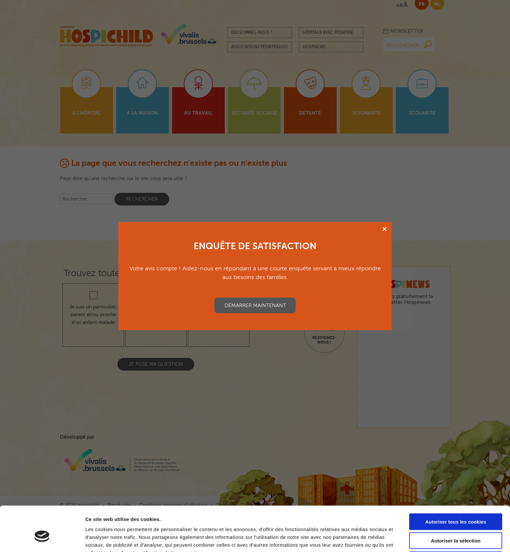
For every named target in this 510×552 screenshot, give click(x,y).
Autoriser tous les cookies (455, 487)
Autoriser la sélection (456, 506)
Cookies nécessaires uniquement (455, 525)
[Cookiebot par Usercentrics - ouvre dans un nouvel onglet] (42, 539)
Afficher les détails (358, 539)
